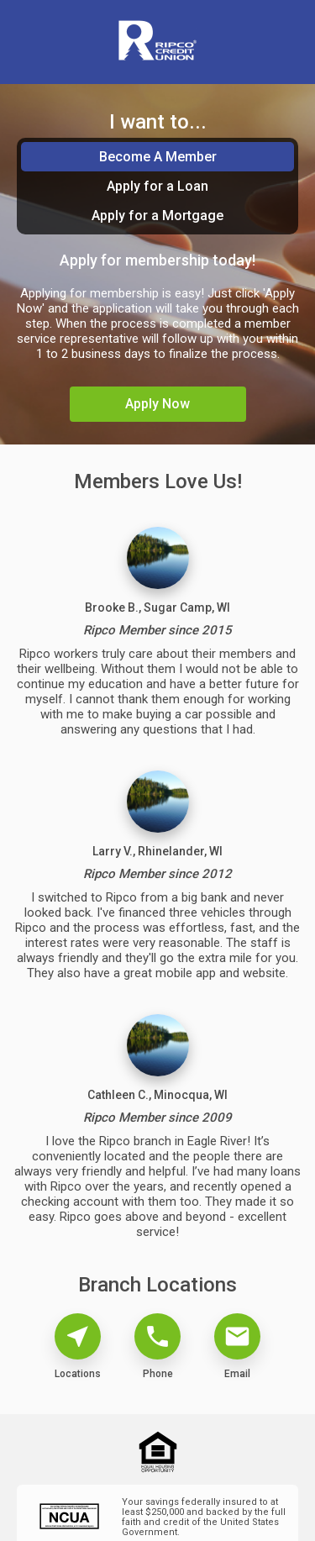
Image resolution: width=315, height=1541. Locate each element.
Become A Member (158, 157)
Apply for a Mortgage (157, 216)
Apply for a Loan (157, 186)
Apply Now (157, 404)
